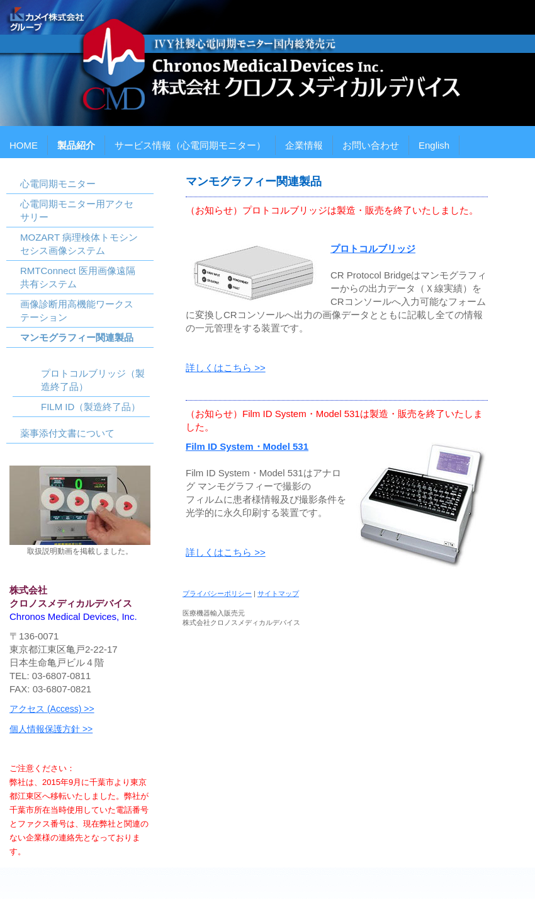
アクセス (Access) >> (51, 709)
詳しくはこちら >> (226, 367)
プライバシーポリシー (217, 593)
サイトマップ (278, 593)
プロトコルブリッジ (372, 248)
